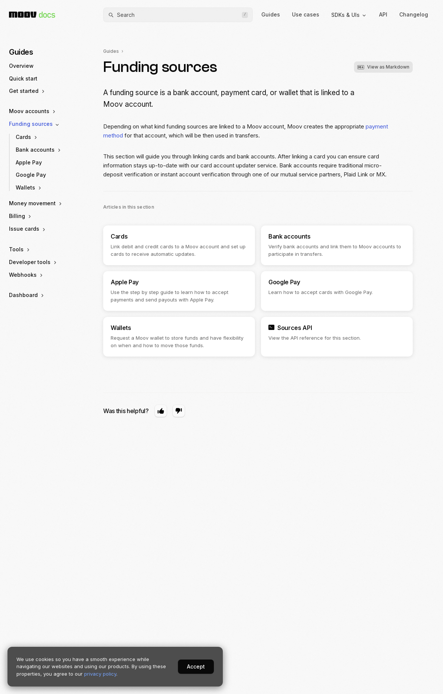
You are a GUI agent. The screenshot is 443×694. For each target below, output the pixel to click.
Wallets (29, 187)
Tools (20, 249)
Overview (21, 66)
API (383, 14)
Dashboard (27, 295)
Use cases (305, 14)
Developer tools (33, 262)
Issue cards (28, 228)
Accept (196, 666)
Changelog (413, 14)
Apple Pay (29, 162)
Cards (27, 137)
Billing (21, 216)
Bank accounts (39, 149)
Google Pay (31, 175)
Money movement (36, 203)
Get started (27, 91)
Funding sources (34, 124)
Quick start (23, 78)
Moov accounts (33, 111)
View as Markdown (383, 67)
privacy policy (100, 674)
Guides (270, 14)
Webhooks (26, 275)
